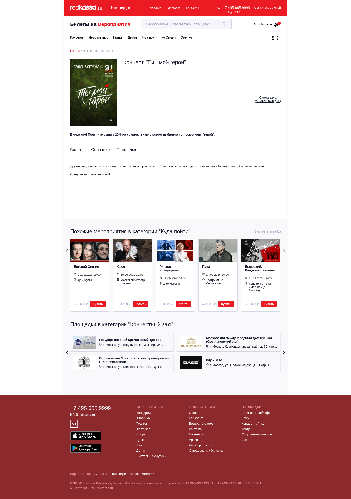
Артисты (100, 474)
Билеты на (100, 24)
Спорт (140, 434)
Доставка (174, 8)
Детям (140, 450)
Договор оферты (201, 445)
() (268, 99)
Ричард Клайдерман (169, 268)
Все (244, 440)
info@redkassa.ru (82, 415)
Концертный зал (253, 423)
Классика (143, 418)
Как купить (155, 8)
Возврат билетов (201, 423)
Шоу (139, 445)
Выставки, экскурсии (151, 456)
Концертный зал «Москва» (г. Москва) (258, 287)
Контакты (192, 8)
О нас (193, 413)
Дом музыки (84, 280)
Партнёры (196, 434)
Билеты (77, 149)
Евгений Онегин (86, 266)
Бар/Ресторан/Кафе (256, 413)
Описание (100, 149)
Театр (246, 429)
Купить (98, 304)
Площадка (126, 149)
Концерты (143, 413)
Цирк (140, 440)
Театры (141, 423)
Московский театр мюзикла (131, 281)
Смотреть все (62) (267, 231)
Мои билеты (266, 24)
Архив (193, 440)
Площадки (118, 474)
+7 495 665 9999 (236, 8)
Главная (75, 50)
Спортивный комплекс (258, 434)
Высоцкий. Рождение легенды (260, 268)
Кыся (121, 266)
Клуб (245, 418)
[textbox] (186, 24)
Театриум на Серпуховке (212, 281)
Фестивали (144, 429)
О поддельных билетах (206, 450)
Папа (206, 266)
